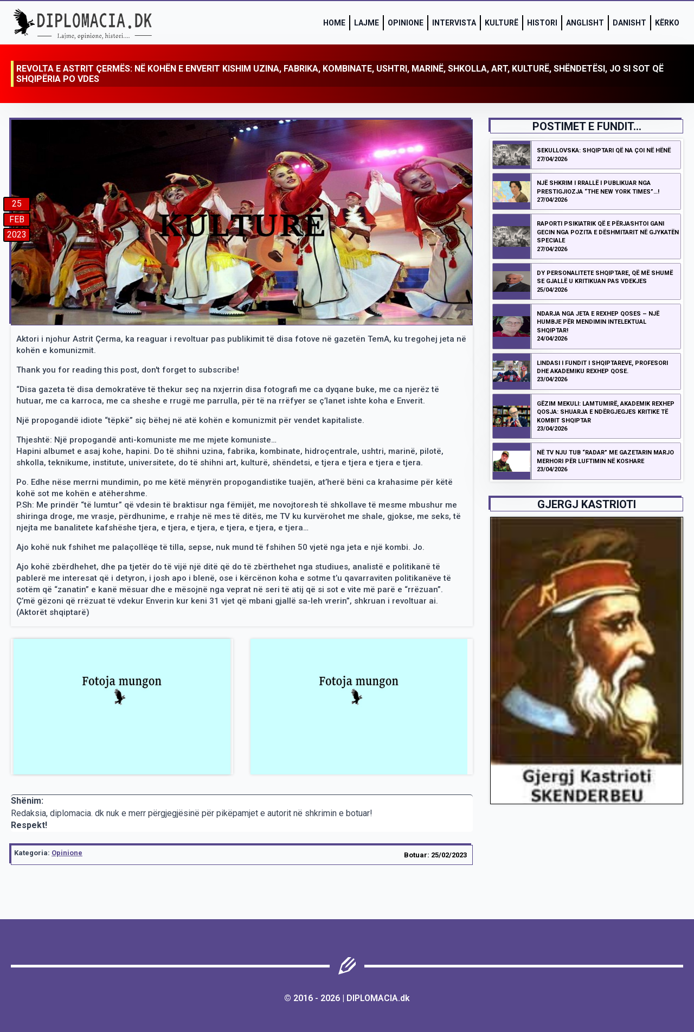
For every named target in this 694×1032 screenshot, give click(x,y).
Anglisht (585, 22)
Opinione (405, 22)
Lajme (366, 22)
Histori (542, 22)
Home (334, 22)
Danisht (629, 22)
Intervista (454, 22)
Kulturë (501, 22)
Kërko (667, 22)
